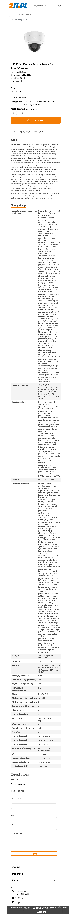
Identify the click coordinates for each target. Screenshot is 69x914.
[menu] (57, 14)
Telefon (14, 824)
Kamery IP (20, 19)
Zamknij (41, 911)
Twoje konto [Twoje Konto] (38, 5)
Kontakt (48, 5)
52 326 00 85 (20, 891)
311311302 (30, 19)
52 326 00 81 (20, 784)
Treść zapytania (17, 833)
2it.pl (11, 19)
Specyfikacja (25, 132)
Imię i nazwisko (16, 798)
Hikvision (22, 72)
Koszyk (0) (57, 5)
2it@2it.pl (19, 898)
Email (13, 815)
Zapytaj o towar (40, 132)
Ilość (13, 113)
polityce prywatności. (46, 908)
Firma (13, 807)
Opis (14, 132)
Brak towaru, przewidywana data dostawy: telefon (39, 103)
